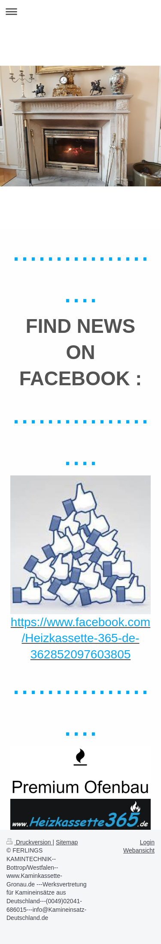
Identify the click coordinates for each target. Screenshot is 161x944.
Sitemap (67, 842)
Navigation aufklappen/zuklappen (80, 11)
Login (147, 842)
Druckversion (29, 842)
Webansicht (139, 850)
